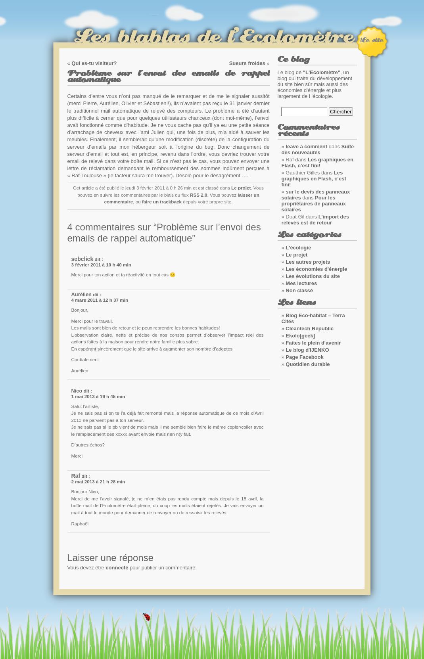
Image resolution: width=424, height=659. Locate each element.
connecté (117, 568)
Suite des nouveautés (318, 149)
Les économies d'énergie (316, 269)
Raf (76, 476)
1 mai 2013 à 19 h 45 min (98, 396)
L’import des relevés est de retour (315, 220)
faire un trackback (162, 201)
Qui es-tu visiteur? (94, 63)
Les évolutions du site (313, 276)
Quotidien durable (308, 364)
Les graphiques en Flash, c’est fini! (317, 163)
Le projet (241, 187)
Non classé (299, 290)
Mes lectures (301, 283)
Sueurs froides (247, 63)
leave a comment (306, 146)
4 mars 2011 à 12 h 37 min (100, 300)
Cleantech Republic (310, 328)
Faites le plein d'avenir (313, 343)
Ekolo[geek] (300, 336)
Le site (371, 40)
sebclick (82, 259)
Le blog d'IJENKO (307, 350)
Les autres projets (308, 262)
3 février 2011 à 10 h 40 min (101, 264)
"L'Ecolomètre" (321, 72)
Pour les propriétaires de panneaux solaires (314, 204)
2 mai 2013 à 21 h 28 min (98, 481)
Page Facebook (304, 357)
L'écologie (298, 248)
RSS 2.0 (198, 194)
